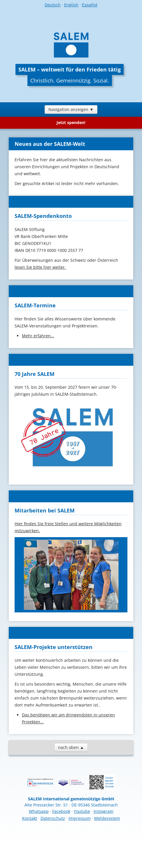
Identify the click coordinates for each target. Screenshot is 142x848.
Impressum (80, 818)
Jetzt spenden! (71, 122)
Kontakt (29, 818)
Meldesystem (107, 818)
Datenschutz (53, 818)
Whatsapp (39, 811)
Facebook (61, 811)
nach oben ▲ (71, 747)
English (71, 5)
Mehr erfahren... (38, 335)
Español (89, 5)
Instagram (103, 811)
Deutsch (53, 5)
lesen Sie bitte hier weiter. (40, 267)
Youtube (82, 811)
